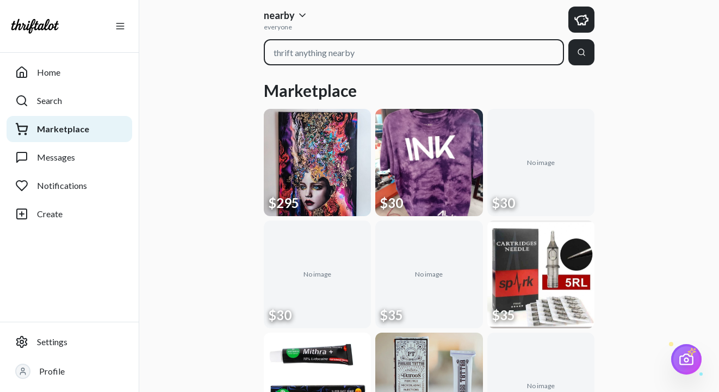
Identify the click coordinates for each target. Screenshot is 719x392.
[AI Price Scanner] (686, 359)
